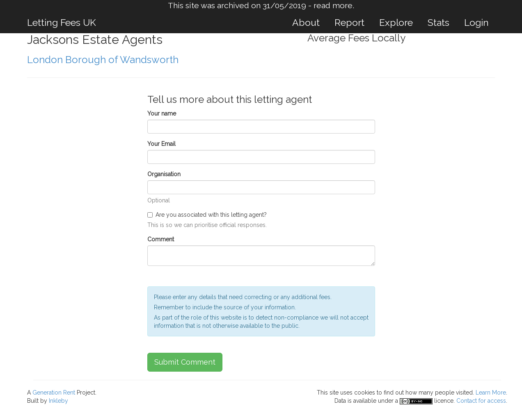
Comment (160, 239)
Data (340, 400)
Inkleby (58, 400)
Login (476, 22)
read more (333, 5)
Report (349, 22)
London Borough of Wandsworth (103, 60)
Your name (161, 113)
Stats (438, 22)
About (306, 22)
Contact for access (481, 400)
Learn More (491, 392)
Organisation (164, 174)
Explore (396, 22)
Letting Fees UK (61, 22)
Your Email (161, 144)
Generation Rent (53, 392)
